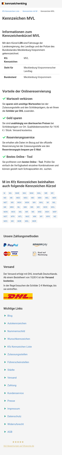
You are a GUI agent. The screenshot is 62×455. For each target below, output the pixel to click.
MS (33, 212)
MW (34, 216)
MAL (39, 193)
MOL (53, 207)
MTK (13, 216)
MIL (54, 202)
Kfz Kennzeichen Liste (10, 11)
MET (5, 202)
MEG (25, 198)
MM (25, 207)
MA (10, 193)
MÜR (34, 221)
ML (18, 207)
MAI (24, 193)
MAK (32, 193)
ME (11, 198)
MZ (55, 216)
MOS (13, 212)
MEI (32, 198)
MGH (19, 202)
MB (46, 193)
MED (18, 198)
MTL (20, 216)
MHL (41, 202)
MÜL (27, 221)
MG (12, 202)
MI (48, 202)
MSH (47, 212)
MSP (54, 212)
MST (5, 216)
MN (31, 207)
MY (41, 216)
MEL (47, 198)
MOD (45, 207)
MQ (20, 212)
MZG (5, 221)
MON (6, 212)
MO (38, 207)
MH (34, 202)
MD (5, 198)
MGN (27, 202)
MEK (39, 198)
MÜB (19, 221)
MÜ (12, 221)
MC (52, 193)
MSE (39, 212)
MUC (27, 216)
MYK (48, 216)
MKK (12, 207)
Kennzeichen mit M (30, 11)
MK (5, 207)
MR (26, 212)
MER (54, 198)
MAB (17, 193)
